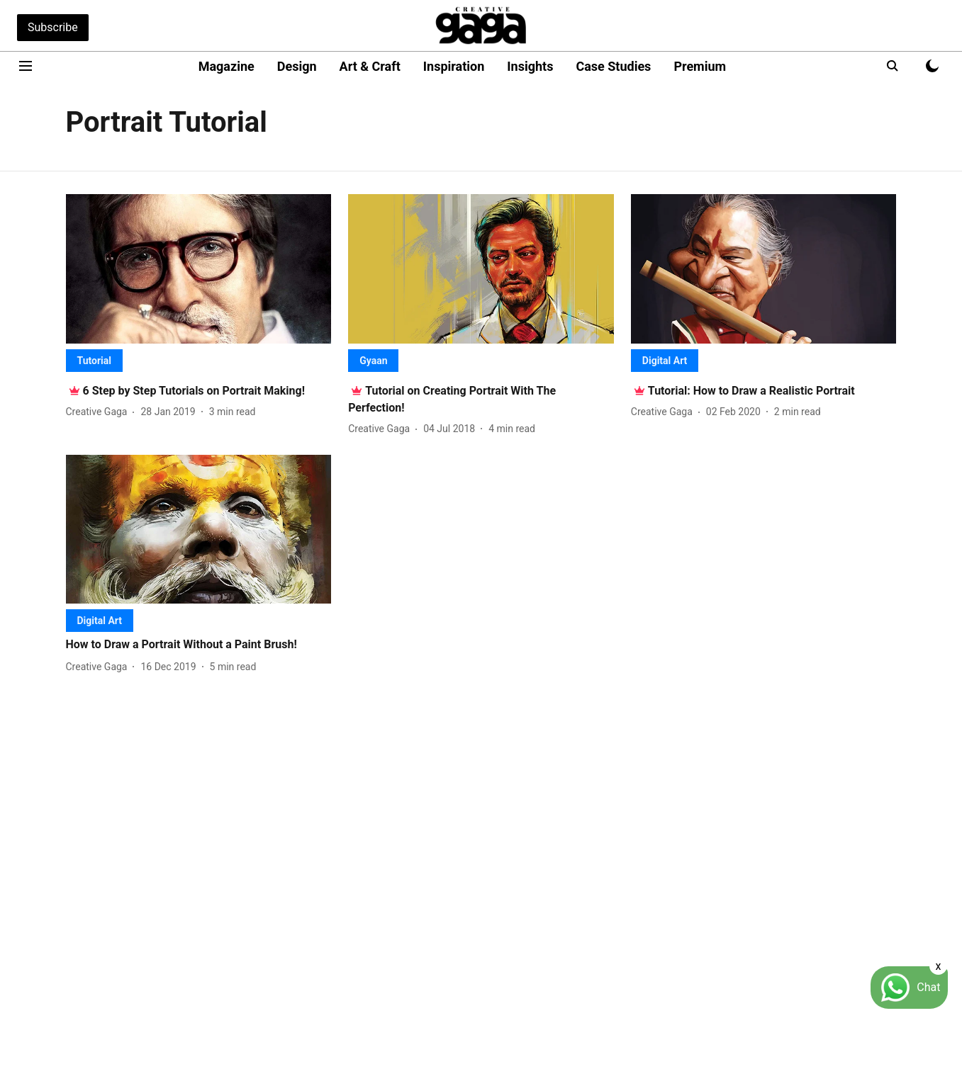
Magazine (226, 66)
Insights (530, 66)
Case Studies (613, 66)
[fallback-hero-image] (199, 269)
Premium (699, 66)
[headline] (194, 390)
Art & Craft (370, 66)
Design (297, 66)
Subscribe (53, 27)
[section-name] (94, 360)
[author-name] (99, 412)
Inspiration (454, 66)
